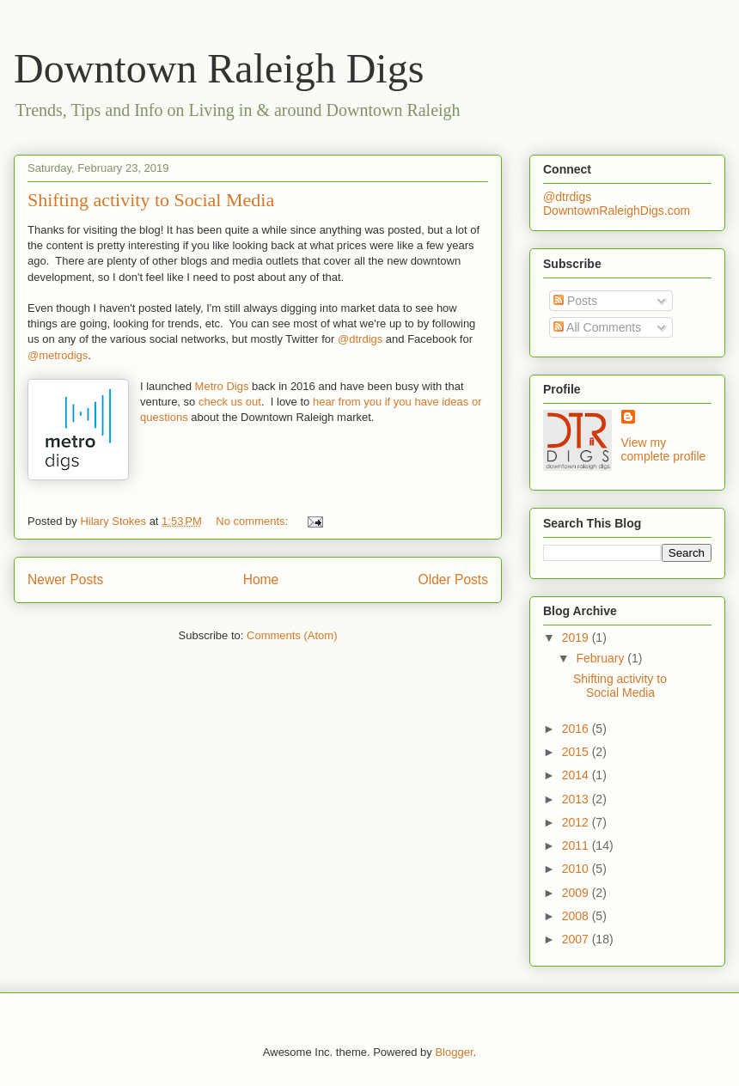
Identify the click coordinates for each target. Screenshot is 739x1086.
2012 (577, 822)
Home (261, 579)
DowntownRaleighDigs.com (616, 210)
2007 (577, 939)
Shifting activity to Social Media (150, 199)
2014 (577, 775)
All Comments (597, 327)
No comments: (253, 521)
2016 (577, 728)
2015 (577, 752)
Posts (575, 301)
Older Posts (453, 579)
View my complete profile (663, 449)
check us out (229, 401)
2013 (577, 799)
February (601, 658)
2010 (577, 869)
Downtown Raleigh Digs (219, 68)
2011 (577, 845)
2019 (577, 637)
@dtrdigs (360, 339)
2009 (577, 893)
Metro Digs (220, 386)
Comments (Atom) (292, 635)
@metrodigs (57, 355)
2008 (577, 916)
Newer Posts (65, 579)
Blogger (454, 1052)
